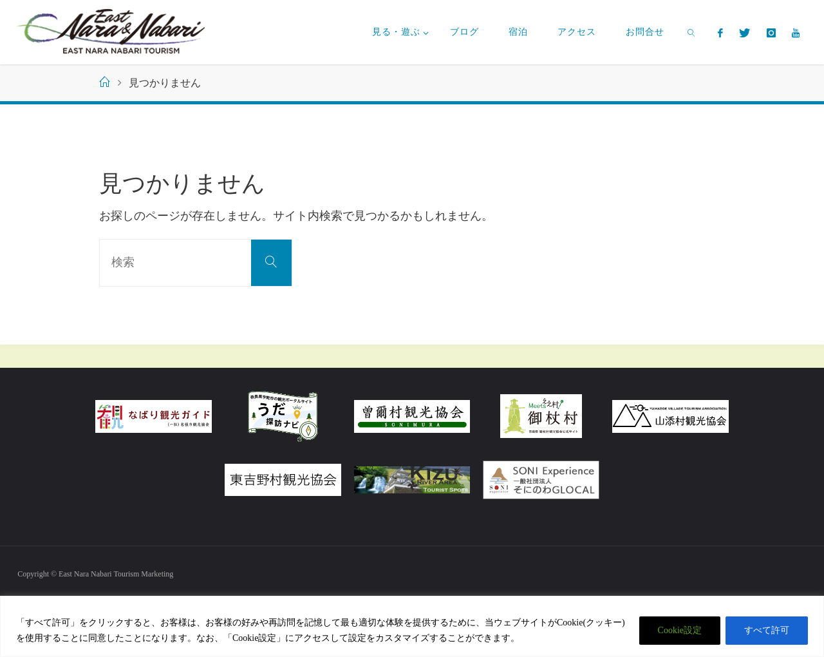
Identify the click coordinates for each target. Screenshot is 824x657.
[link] (691, 32)
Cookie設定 (680, 630)
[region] (412, 626)
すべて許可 (766, 630)
